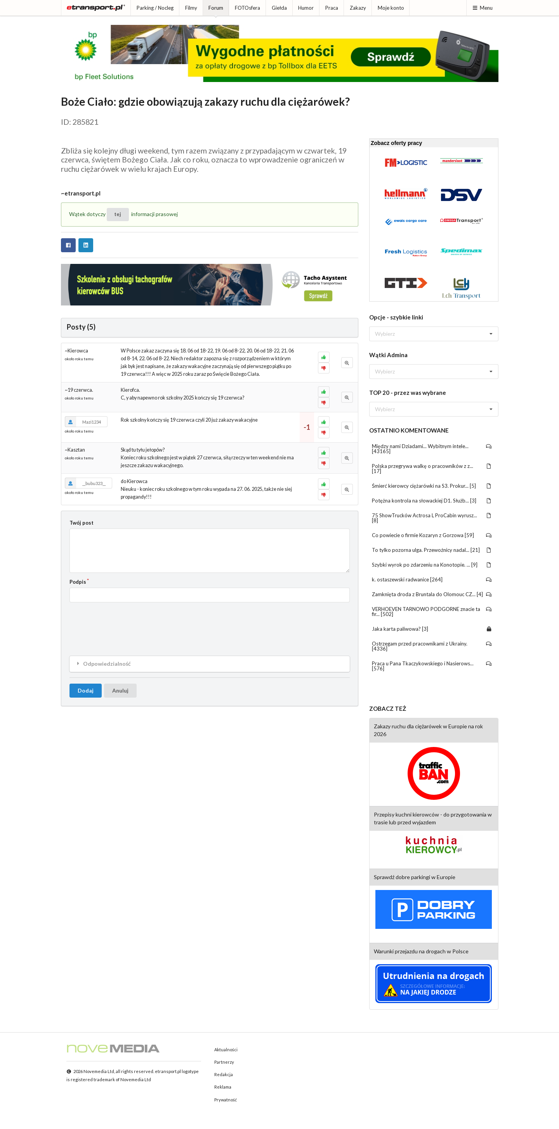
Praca (331, 8)
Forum (215, 8)
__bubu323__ (85, 483)
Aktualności (226, 1049)
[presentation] (128, 623)
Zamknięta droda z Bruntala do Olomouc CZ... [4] (432, 594)
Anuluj (120, 690)
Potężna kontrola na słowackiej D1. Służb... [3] (432, 500)
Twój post (81, 523)
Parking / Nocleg (155, 8)
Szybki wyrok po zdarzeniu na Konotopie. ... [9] (432, 565)
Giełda (279, 8)
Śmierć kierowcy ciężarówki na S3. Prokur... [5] (432, 486)
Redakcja (223, 1074)
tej (117, 214)
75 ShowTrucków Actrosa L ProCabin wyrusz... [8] (432, 517)
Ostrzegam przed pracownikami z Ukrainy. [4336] (432, 646)
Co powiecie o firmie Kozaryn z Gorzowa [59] (432, 535)
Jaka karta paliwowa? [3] (432, 629)
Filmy (191, 8)
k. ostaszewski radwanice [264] (432, 579)
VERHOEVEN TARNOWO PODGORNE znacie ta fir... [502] (432, 611)
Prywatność (225, 1099)
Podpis (77, 582)
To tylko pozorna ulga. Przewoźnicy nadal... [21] (432, 550)
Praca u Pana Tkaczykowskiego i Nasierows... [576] (432, 666)
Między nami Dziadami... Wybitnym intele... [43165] (432, 448)
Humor (306, 8)
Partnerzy (224, 1061)
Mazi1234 (83, 421)
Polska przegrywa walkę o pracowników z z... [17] (432, 468)
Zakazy (358, 8)
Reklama (222, 1086)
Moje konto (391, 8)
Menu (482, 8)
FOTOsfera (247, 8)
